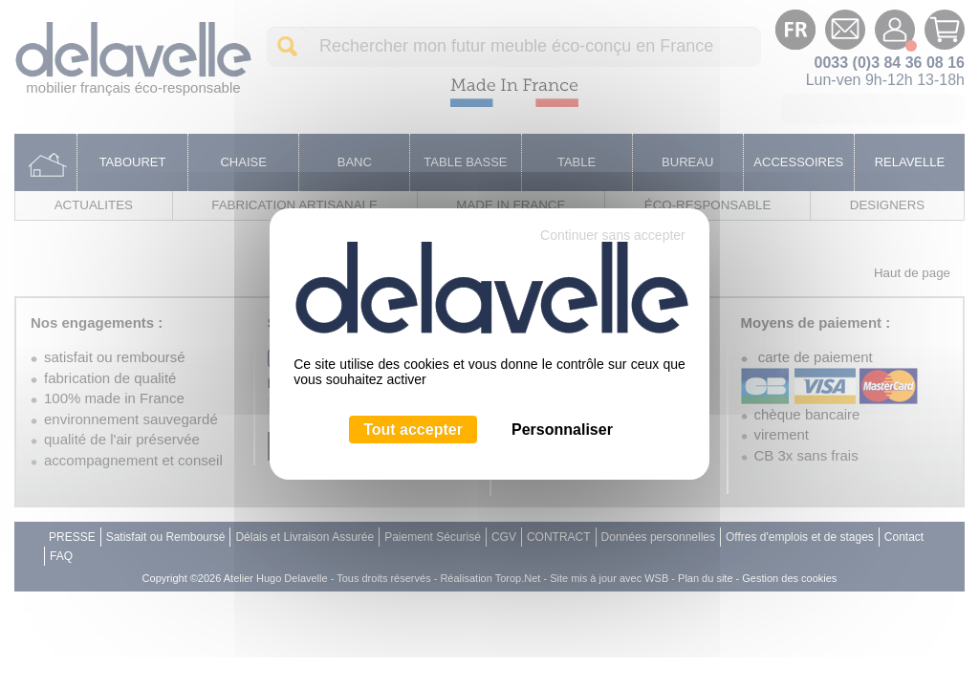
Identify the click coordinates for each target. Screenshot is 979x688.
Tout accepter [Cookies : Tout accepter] (413, 429)
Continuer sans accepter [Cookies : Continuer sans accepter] (612, 235)
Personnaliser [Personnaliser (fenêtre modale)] (562, 429)
